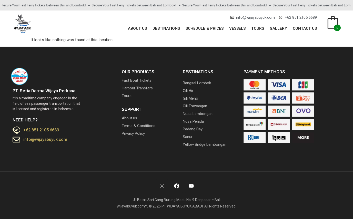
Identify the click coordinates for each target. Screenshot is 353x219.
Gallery (278, 28)
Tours (257, 28)
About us (137, 28)
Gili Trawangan (195, 106)
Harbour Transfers (137, 88)
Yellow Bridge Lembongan (204, 144)
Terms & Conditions (138, 125)
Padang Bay (193, 129)
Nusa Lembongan (198, 113)
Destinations (166, 28)
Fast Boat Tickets (137, 80)
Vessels (237, 28)
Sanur (188, 136)
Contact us (305, 28)
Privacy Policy (133, 133)
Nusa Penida (193, 121)
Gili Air (188, 90)
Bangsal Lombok (197, 83)
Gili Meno (190, 98)
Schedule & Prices (205, 28)
